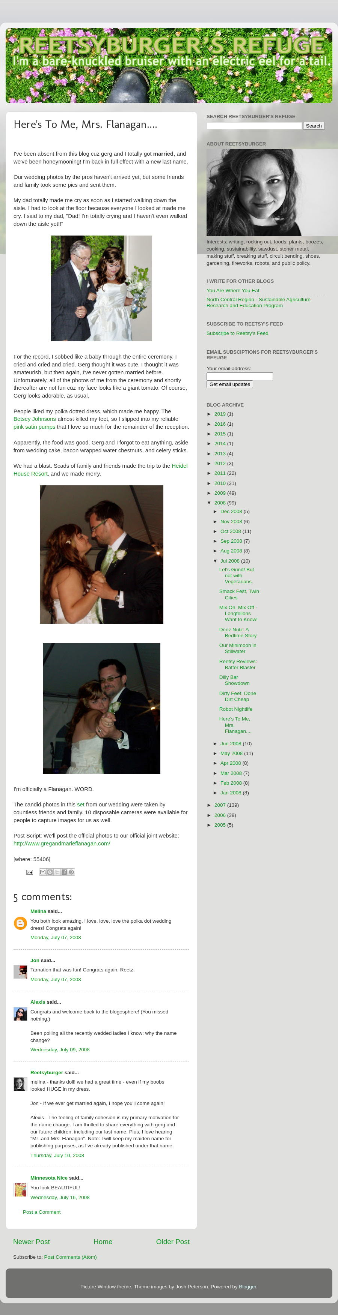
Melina (38, 911)
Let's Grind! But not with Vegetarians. (236, 575)
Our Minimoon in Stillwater (238, 648)
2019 (220, 414)
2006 (220, 815)
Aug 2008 (232, 551)
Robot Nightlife (236, 709)
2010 (220, 483)
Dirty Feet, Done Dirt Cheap (237, 696)
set (80, 805)
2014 (220, 443)
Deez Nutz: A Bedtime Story (238, 632)
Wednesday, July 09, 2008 (60, 1049)
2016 (220, 424)
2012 (220, 463)
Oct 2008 (231, 531)
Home (103, 1242)
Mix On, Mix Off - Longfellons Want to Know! (238, 613)
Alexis (37, 1002)
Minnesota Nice (49, 1178)
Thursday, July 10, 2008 (57, 1155)
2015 (220, 434)
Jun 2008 (231, 743)
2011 (220, 473)
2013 (220, 453)
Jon (34, 960)
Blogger (247, 1286)
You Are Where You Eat (233, 290)
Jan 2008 (231, 793)
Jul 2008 (230, 561)
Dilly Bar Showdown (234, 680)
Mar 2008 (231, 773)
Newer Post (31, 1242)
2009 (220, 493)
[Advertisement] (302, 511)
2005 (220, 825)
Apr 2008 (231, 763)
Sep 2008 (232, 541)
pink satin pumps (34, 427)
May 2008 (232, 753)
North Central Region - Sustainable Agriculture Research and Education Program (259, 302)
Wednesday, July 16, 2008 (60, 1197)
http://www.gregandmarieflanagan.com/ (62, 844)
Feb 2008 (231, 783)
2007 (220, 805)
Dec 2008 (232, 511)
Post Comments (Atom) (70, 1257)
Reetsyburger (46, 1072)
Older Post (173, 1242)
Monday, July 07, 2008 (55, 937)
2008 (220, 503)
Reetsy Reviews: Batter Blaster (238, 664)
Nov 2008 (232, 521)
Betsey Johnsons (35, 419)
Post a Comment (42, 1212)
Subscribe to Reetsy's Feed (238, 333)
